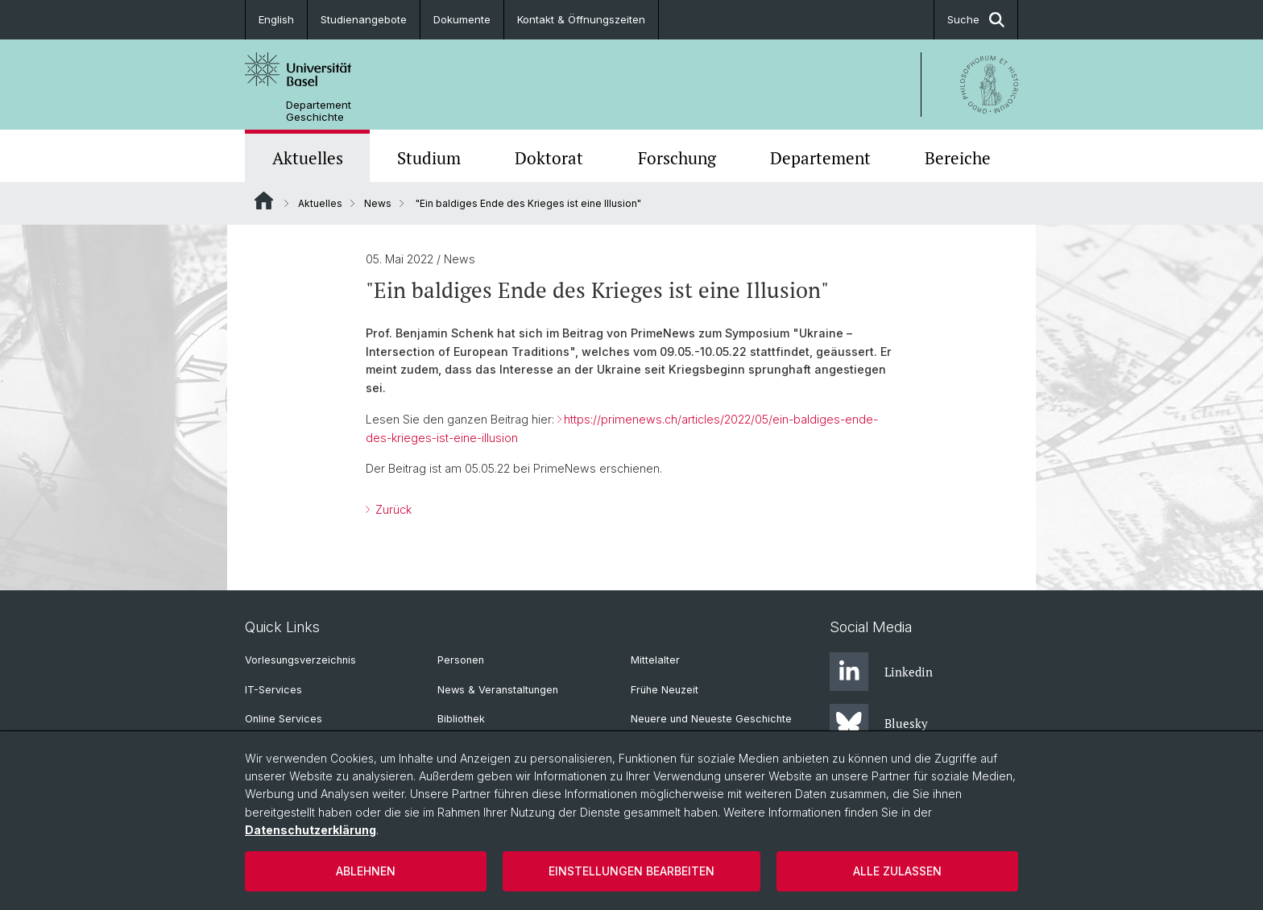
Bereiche (958, 158)
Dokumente (462, 19)
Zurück (392, 509)
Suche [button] (975, 19)
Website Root (264, 200)
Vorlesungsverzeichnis (300, 660)
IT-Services (273, 690)
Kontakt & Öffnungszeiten (581, 19)
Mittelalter (655, 660)
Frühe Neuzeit (664, 690)
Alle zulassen (897, 871)
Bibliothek (461, 719)
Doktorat (549, 158)
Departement (820, 158)
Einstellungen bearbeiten (631, 871)
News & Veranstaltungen (497, 690)
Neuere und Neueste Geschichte (711, 719)
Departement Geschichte (318, 111)
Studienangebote (364, 19)
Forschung (677, 158)
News (377, 203)
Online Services (283, 719)
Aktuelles (307, 158)
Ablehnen (365, 871)
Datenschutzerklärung (310, 830)
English (276, 19)
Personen (460, 660)
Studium (429, 158)
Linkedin (881, 671)
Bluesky (879, 723)
